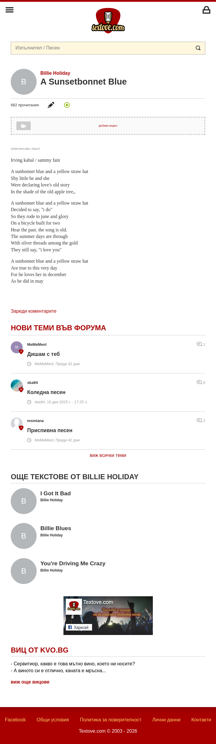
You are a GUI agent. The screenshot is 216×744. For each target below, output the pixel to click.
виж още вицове (30, 681)
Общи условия (53, 719)
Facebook (15, 719)
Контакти (201, 719)
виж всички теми (108, 455)
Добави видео (108, 125)
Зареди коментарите (33, 311)
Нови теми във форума (58, 328)
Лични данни (166, 719)
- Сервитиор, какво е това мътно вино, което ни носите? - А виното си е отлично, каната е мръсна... (73, 667)
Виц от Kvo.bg (39, 650)
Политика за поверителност (111, 719)
